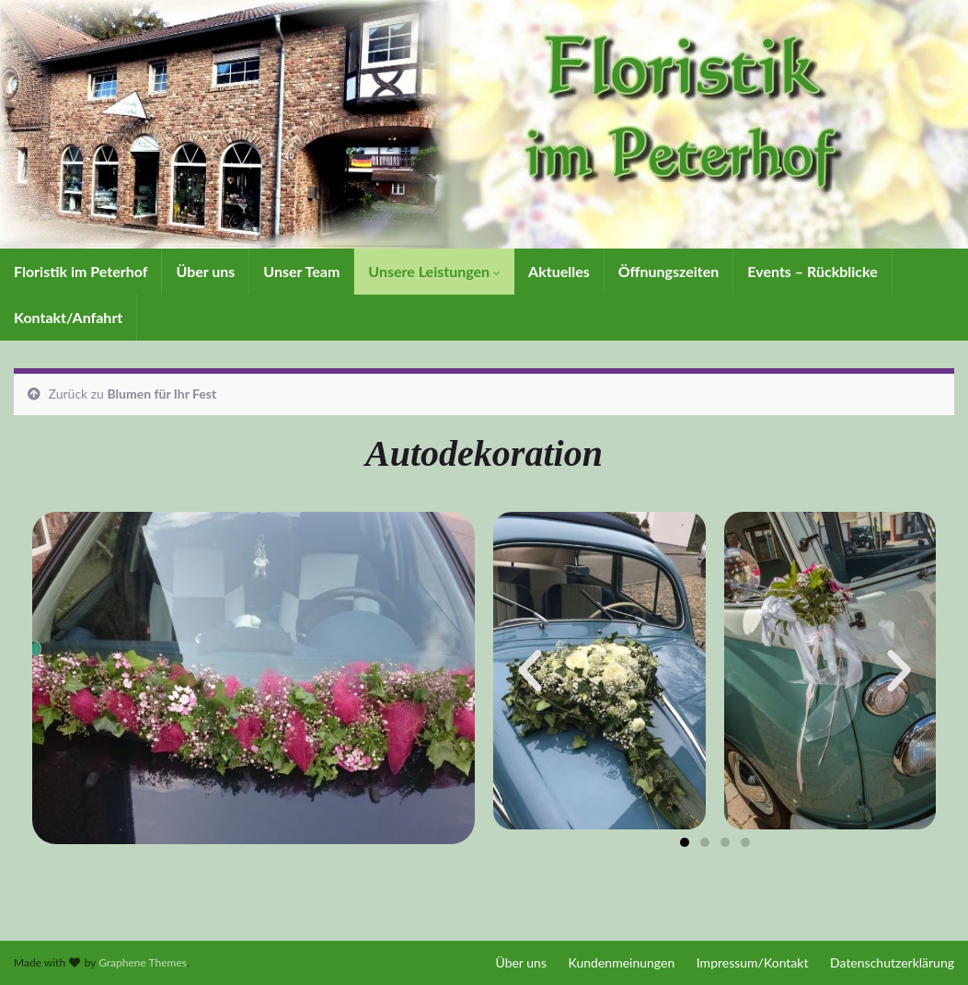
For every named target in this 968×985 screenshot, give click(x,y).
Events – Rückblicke (812, 271)
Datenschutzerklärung (892, 962)
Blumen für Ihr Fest (162, 393)
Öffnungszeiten (669, 271)
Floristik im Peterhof (80, 271)
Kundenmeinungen (622, 962)
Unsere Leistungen (434, 271)
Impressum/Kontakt (753, 962)
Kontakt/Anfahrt (68, 317)
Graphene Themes (142, 962)
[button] (530, 671)
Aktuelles (559, 271)
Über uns (205, 271)
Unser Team (301, 271)
